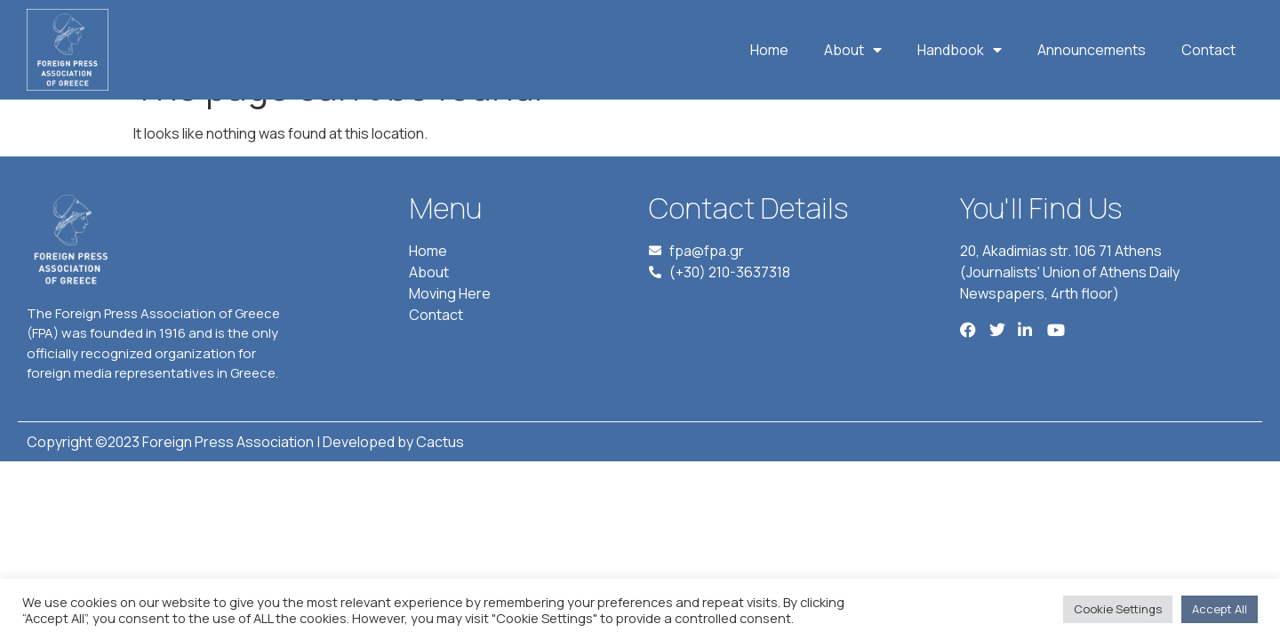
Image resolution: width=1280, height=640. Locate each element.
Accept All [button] (1219, 609)
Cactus (440, 482)
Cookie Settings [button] (1118, 609)
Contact (1208, 50)
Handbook (959, 50)
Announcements (1091, 50)
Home (769, 50)
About (853, 50)
